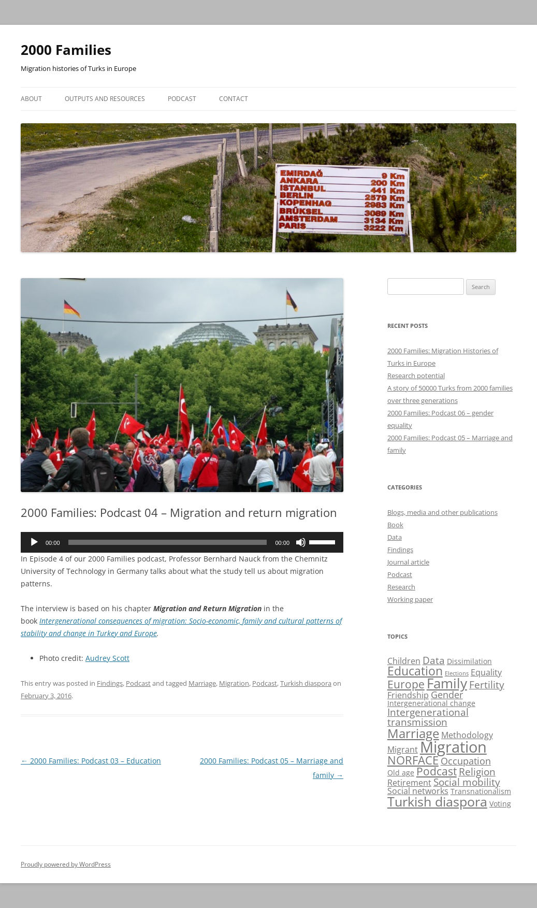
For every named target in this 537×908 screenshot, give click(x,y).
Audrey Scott (107, 658)
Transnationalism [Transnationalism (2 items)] (481, 791)
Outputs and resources (105, 98)
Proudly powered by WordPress (66, 864)
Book (395, 524)
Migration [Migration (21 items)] (453, 747)
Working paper (410, 599)
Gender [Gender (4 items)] (447, 694)
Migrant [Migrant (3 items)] (402, 749)
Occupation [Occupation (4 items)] (466, 761)
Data (394, 537)
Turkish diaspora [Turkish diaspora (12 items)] (437, 801)
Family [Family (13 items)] (447, 683)
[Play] (34, 542)
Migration (234, 683)
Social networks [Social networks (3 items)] (417, 791)
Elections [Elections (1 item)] (457, 673)
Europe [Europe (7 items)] (406, 683)
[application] (182, 542)
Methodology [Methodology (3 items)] (467, 735)
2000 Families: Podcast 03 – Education (91, 761)
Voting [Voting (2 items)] (500, 804)
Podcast (182, 98)
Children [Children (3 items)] (403, 661)
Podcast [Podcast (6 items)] (436, 771)
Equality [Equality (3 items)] (486, 672)
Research (401, 587)
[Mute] (301, 542)
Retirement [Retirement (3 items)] (409, 782)
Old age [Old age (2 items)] (400, 772)
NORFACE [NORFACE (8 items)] (413, 760)
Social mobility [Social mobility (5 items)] (466, 782)
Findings (110, 683)
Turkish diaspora (305, 683)
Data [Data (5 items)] (434, 660)
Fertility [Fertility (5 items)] (486, 684)
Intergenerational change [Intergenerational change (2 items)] (431, 703)
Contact (233, 98)
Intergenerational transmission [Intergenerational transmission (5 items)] (428, 717)
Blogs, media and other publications (442, 512)
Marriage (202, 683)
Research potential (416, 375)
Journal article (408, 562)
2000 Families (66, 49)
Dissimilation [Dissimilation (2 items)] (469, 661)
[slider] (167, 542)
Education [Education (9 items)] (415, 670)
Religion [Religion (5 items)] (477, 772)
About (31, 98)
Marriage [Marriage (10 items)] (413, 733)
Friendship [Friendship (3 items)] (408, 695)
